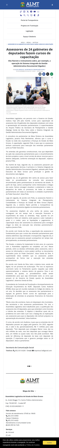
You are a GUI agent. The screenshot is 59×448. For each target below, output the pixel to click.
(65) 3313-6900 (12, 416)
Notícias (35, 42)
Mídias (29, 42)
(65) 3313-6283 (16, 351)
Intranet (10, 432)
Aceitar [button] (49, 442)
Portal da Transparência (29, 20)
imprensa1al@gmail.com (39, 351)
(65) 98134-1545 (12, 425)
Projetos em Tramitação (29, 26)
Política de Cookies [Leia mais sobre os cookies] (33, 445)
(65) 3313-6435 (12, 420)
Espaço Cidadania (29, 36)
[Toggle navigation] (7, 4)
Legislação (29, 31)
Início (23, 42)
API (8, 435)
